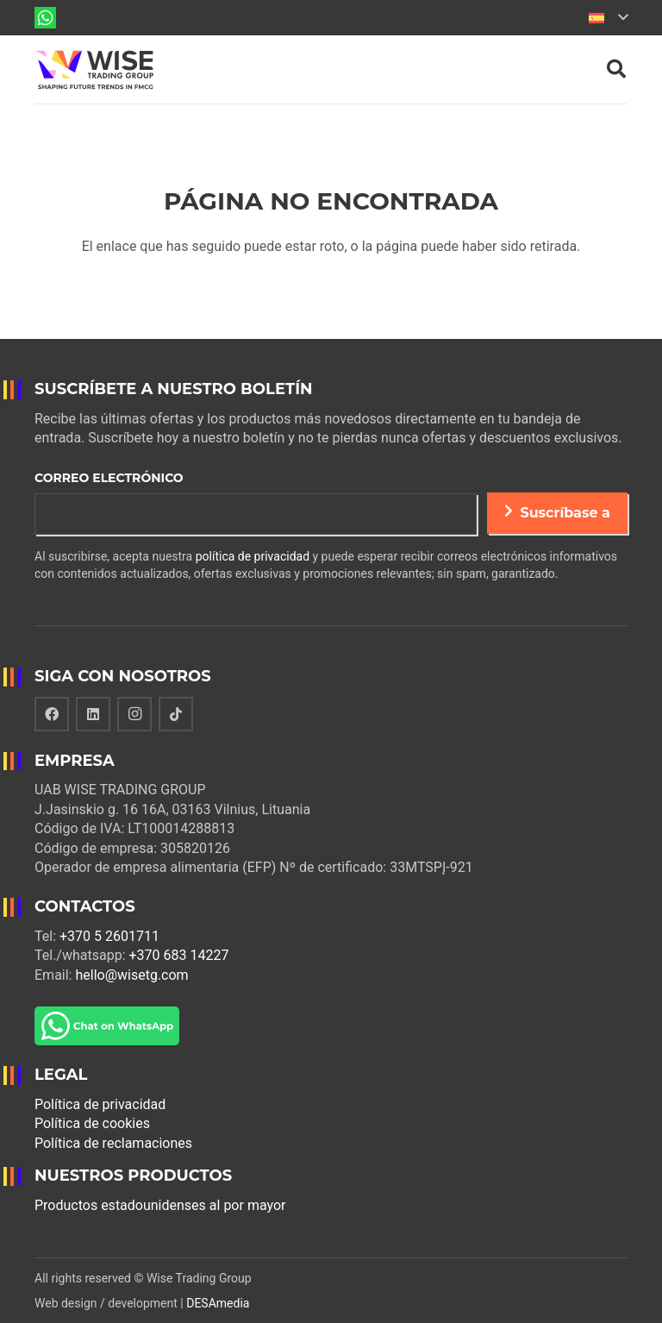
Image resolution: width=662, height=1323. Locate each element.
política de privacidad (252, 556)
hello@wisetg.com (131, 975)
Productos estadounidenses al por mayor (160, 1205)
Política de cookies (92, 1123)
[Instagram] (134, 714)
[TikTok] (176, 714)
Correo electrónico (109, 478)
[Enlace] (45, 17)
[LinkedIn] (93, 714)
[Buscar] (616, 69)
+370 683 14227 (179, 955)
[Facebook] (51, 714)
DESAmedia (217, 1303)
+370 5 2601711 (109, 936)
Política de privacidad (100, 1104)
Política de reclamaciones (113, 1143)
